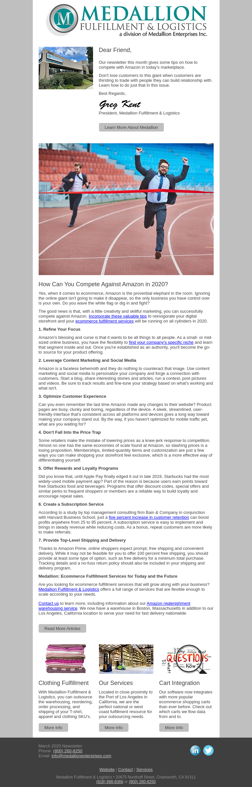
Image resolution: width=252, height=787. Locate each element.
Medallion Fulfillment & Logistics (69, 589)
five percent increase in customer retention (149, 517)
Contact (125, 769)
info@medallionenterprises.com (81, 755)
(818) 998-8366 (109, 781)
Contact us (49, 603)
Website (107, 769)
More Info (54, 727)
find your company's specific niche (161, 342)
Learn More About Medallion (131, 127)
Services (144, 769)
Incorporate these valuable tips (118, 316)
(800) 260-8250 (67, 750)
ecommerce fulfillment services (104, 321)
